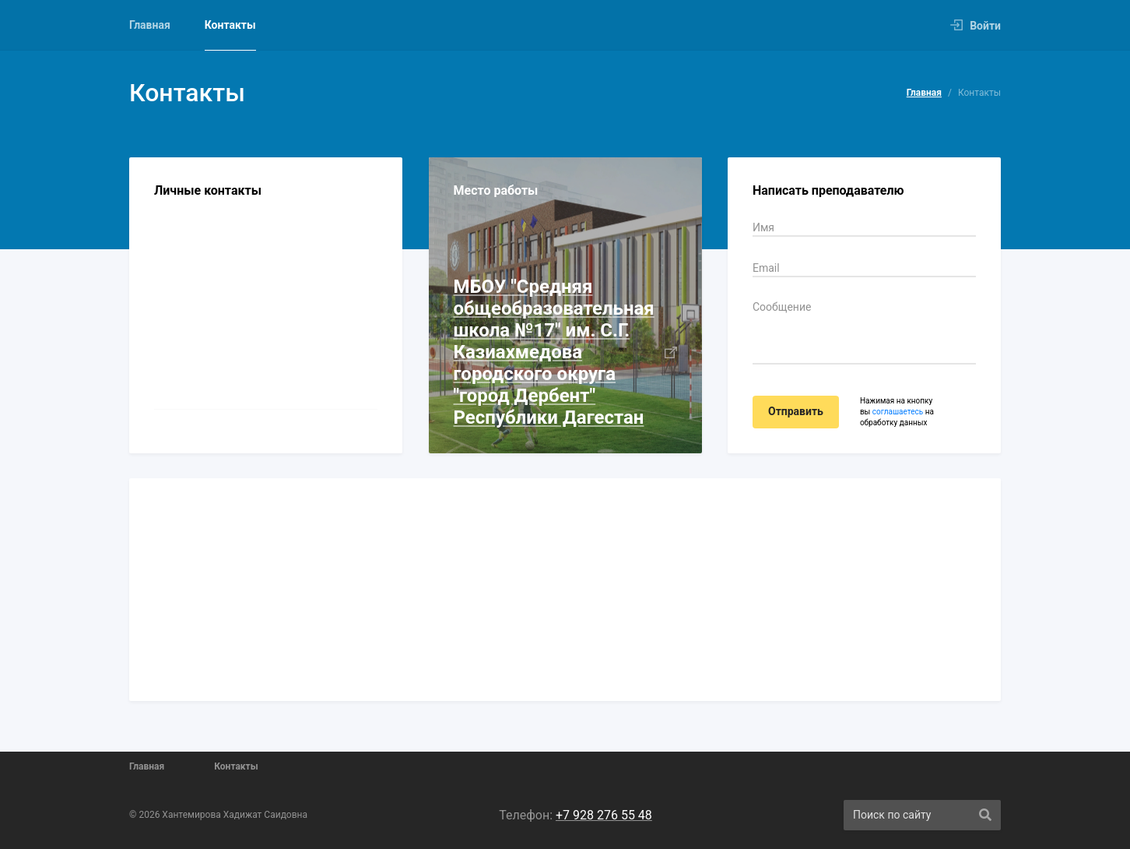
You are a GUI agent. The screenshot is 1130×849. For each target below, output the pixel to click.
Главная (149, 25)
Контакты (230, 25)
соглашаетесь (897, 411)
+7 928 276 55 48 (604, 815)
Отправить (795, 411)
